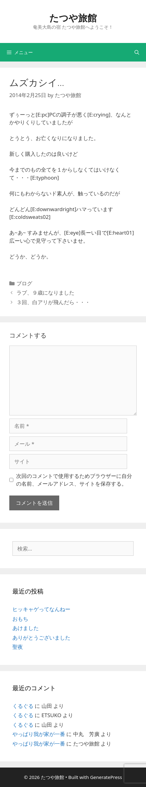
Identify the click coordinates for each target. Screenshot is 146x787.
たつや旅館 (73, 17)
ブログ (24, 283)
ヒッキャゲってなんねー (41, 609)
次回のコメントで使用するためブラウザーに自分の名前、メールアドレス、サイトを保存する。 (74, 479)
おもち (20, 618)
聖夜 (17, 646)
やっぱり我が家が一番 (38, 734)
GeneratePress (106, 777)
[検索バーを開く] (137, 52)
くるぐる (22, 705)
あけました (25, 628)
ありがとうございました (41, 637)
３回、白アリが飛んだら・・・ (53, 302)
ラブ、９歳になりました (45, 292)
